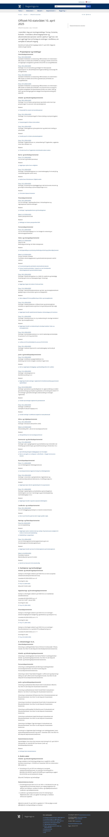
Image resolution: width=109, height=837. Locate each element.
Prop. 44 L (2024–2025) (25, 605)
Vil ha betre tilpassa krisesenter (27, 193)
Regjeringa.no (31, 6)
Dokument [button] (29, 11)
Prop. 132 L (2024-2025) (24, 405)
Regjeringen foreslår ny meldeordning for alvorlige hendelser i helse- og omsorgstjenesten (37, 327)
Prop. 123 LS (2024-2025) (25, 387)
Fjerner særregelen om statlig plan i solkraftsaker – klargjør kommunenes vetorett (37, 455)
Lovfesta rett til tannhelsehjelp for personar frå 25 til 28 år (34, 342)
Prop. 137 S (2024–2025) (24, 84)
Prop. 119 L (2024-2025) (24, 169)
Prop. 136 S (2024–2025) (24, 75)
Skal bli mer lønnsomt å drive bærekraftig (30, 563)
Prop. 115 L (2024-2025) (24, 442)
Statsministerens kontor (77, 26)
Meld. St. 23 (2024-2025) (24, 254)
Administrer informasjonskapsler (52, 822)
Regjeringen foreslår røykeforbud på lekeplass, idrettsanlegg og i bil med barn (38, 312)
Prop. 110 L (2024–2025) (24, 539)
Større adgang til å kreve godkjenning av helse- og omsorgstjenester (36, 298)
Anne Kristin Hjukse (82, 817)
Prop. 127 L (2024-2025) (24, 229)
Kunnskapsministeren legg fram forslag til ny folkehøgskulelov (35, 471)
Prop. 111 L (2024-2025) (24, 463)
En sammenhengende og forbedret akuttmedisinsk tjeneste (34, 266)
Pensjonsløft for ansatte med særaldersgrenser (31, 110)
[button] (26, 14)
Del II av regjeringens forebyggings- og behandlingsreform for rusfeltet (37, 367)
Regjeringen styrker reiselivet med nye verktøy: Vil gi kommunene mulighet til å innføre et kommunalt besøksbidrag (39, 532)
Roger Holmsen (78, 818)
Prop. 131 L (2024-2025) (24, 489)
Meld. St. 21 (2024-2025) (24, 240)
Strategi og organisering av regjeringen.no (54, 817)
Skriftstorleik (82, 2)
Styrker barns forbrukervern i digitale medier (30, 179)
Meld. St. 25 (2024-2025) (24, 427)
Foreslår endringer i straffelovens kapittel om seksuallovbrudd (35, 414)
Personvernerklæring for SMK (75, 823)
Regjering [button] (62, 11)
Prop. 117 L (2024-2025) (24, 157)
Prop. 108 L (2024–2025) (24, 100)
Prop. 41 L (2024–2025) (25, 622)
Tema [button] (20, 11)
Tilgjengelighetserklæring (50, 824)
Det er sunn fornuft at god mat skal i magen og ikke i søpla (34, 516)
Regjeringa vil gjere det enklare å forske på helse (31, 284)
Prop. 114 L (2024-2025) (24, 288)
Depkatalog (78, 821)
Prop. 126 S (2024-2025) (24, 57)
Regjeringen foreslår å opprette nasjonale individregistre (33, 501)
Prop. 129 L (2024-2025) (24, 422)
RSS (45, 832)
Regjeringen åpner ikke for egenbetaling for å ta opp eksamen (35, 485)
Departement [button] (50, 11)
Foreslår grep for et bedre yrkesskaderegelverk (31, 136)
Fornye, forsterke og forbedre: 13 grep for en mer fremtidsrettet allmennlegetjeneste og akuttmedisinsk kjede (35, 269)
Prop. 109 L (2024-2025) (24, 274)
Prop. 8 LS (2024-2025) (25, 583)
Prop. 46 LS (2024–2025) (25, 637)
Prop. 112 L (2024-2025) (24, 357)
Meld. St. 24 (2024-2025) (24, 553)
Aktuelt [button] (39, 11)
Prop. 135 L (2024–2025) (24, 140)
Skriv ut (89, 14)
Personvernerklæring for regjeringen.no (54, 821)
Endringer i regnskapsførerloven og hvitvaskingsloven (33, 210)
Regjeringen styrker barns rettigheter (29, 165)
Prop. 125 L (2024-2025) (24, 346)
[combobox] (70, 6)
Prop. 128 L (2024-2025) (24, 66)
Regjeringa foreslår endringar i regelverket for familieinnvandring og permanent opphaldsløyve (39, 382)
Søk (88, 6)
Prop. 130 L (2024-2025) (24, 508)
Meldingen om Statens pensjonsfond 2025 (30, 222)
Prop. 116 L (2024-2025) (24, 302)
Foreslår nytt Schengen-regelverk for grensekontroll (32, 400)
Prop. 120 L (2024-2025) (24, 200)
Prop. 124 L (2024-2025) (24, 332)
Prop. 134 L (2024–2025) (24, 126)
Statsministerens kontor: (84, 814)
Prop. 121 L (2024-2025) (24, 316)
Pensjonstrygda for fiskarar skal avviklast (30, 122)
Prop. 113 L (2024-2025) (24, 371)
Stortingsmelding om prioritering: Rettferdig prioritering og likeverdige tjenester (39, 250)
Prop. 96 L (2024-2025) (24, 523)
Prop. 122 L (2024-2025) (24, 183)
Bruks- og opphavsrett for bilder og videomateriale (52, 826)
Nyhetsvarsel (47, 831)
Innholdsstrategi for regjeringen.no (52, 819)
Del (84, 14)
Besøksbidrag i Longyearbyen (27, 535)
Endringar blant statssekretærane (28, 751)
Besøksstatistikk (48, 829)
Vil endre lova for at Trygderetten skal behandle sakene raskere (35, 150)
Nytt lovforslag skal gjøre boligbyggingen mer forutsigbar (33, 452)
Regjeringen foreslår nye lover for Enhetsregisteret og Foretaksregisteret (37, 549)
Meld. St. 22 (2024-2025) (24, 214)
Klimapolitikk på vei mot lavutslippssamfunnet (31, 435)
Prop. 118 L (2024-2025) (24, 475)
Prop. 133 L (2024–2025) (24, 114)
